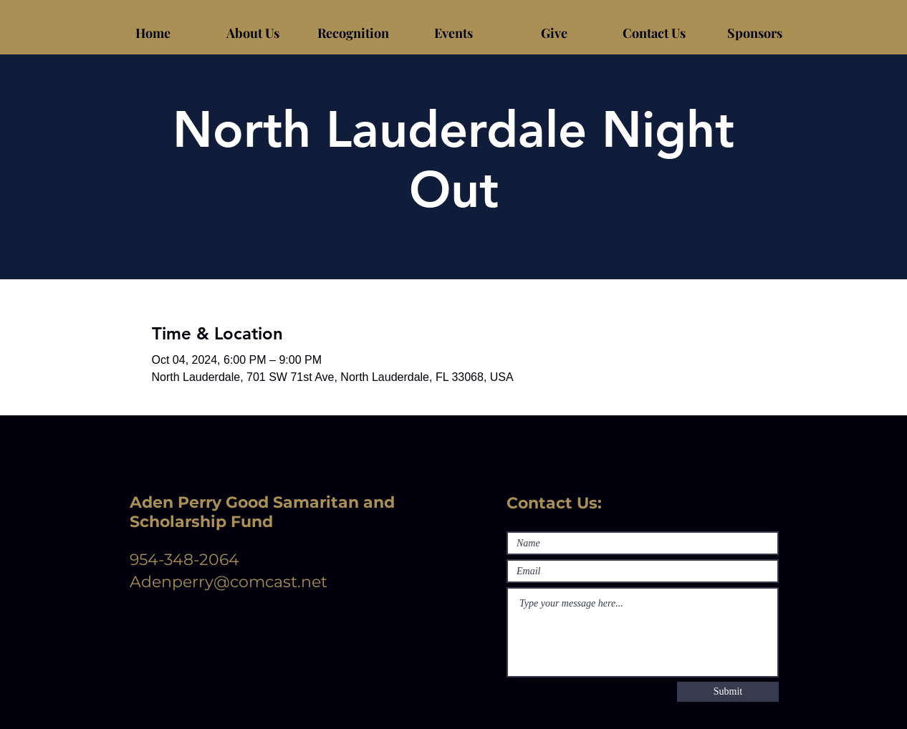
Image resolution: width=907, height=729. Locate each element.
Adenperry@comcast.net (228, 582)
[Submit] (728, 692)
